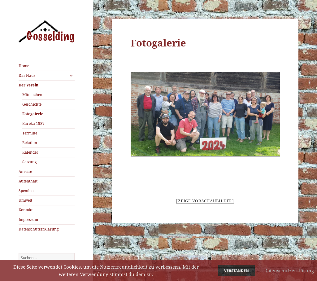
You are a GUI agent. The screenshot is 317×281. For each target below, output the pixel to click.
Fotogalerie (32, 113)
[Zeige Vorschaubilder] (205, 201)
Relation (29, 142)
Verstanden (236, 270)
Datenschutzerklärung (39, 229)
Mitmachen (32, 94)
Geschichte (31, 104)
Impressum (28, 219)
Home (24, 65)
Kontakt (26, 210)
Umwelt (25, 200)
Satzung (29, 162)
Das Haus (27, 75)
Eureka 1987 (33, 123)
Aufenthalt (28, 181)
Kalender (30, 152)
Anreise (25, 171)
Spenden (26, 190)
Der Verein (28, 85)
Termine (29, 133)
